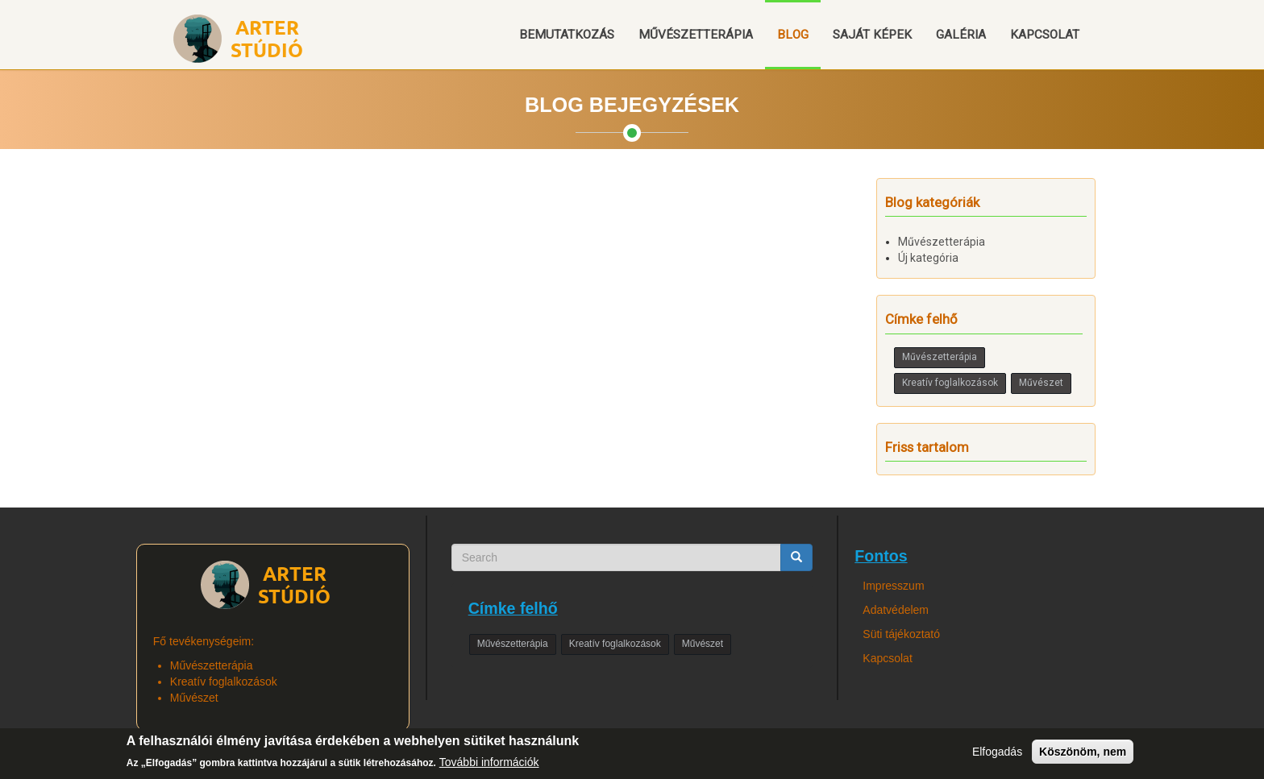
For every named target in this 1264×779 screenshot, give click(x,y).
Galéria (961, 34)
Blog (793, 34)
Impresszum (893, 585)
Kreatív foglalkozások (950, 382)
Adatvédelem (896, 609)
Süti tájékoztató (901, 634)
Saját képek (872, 34)
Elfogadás (997, 755)
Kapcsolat (1044, 34)
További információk (489, 766)
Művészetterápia (695, 34)
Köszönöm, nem (1082, 755)
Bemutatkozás (566, 34)
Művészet (1041, 382)
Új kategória (928, 257)
